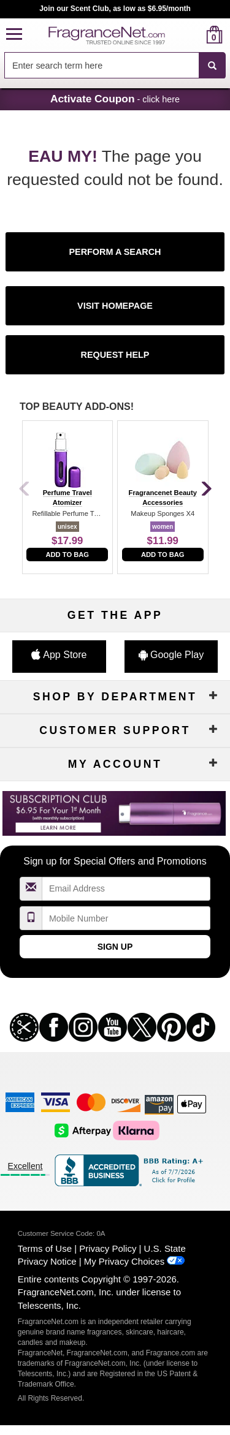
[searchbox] (101, 65)
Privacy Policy (107, 1248)
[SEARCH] (212, 65)
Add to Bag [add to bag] (67, 554)
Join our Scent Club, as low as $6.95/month (115, 8)
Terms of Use (45, 1248)
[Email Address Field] (126, 889)
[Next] (205, 490)
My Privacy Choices (124, 1261)
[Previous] (25, 490)
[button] (14, 34)
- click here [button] (115, 99)
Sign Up (115, 947)
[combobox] (115, 65)
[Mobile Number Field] (126, 918)
